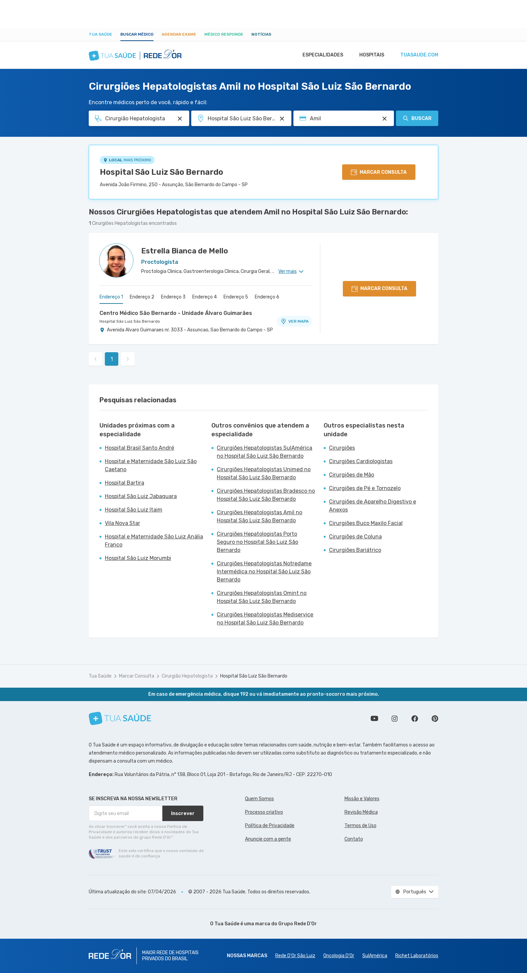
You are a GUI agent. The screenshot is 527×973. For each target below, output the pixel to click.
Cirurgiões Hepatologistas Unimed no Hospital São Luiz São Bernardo (264, 473)
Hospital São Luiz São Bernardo (161, 172)
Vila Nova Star (122, 523)
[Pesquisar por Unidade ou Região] (282, 119)
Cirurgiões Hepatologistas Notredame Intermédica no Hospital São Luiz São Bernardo (264, 571)
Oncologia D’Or (338, 956)
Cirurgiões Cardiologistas (361, 461)
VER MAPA (294, 321)
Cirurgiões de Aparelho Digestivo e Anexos (372, 505)
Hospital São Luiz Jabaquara (141, 496)
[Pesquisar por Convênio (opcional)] (384, 119)
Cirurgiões (342, 448)
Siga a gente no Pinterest (435, 718)
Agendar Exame (179, 34)
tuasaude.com (418, 55)
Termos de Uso (360, 825)
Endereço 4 (204, 297)
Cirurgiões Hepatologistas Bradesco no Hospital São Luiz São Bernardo (266, 495)
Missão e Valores (361, 799)
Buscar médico (137, 34)
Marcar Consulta (136, 676)
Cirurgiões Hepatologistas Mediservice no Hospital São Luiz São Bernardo (265, 618)
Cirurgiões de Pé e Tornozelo (365, 488)
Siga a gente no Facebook (414, 718)
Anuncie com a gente (268, 839)
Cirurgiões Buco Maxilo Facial (366, 523)
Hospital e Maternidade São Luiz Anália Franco (154, 540)
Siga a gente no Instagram (394, 718)
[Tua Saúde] (120, 718)
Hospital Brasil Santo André (139, 448)
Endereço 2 (142, 297)
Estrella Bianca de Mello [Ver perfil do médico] (184, 250)
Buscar (417, 118)
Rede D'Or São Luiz (295, 956)
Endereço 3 (173, 297)
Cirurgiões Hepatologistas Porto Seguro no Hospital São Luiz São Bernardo (257, 542)
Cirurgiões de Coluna (355, 536)
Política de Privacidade (269, 825)
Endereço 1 (111, 297)
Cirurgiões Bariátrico (355, 550)
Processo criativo (264, 812)
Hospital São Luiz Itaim (133, 509)
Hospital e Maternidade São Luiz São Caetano (151, 465)
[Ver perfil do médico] (116, 260)
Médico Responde (223, 34)
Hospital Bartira (124, 483)
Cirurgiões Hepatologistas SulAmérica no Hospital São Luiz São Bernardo (264, 452)
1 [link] (112, 359)
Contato (353, 839)
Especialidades (319, 55)
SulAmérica (374, 956)
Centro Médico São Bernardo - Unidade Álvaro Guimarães (175, 313)
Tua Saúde (100, 34)
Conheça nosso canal (374, 718)
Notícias (261, 34)
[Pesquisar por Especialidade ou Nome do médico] (180, 119)
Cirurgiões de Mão (351, 475)
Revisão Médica (361, 812)
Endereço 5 (236, 297)
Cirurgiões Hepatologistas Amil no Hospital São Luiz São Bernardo (259, 516)
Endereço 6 (267, 297)
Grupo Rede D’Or (297, 924)
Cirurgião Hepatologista (187, 676)
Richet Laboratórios (416, 956)
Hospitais (370, 55)
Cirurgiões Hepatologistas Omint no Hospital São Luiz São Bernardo (262, 597)
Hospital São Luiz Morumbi (138, 558)
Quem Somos (259, 799)
